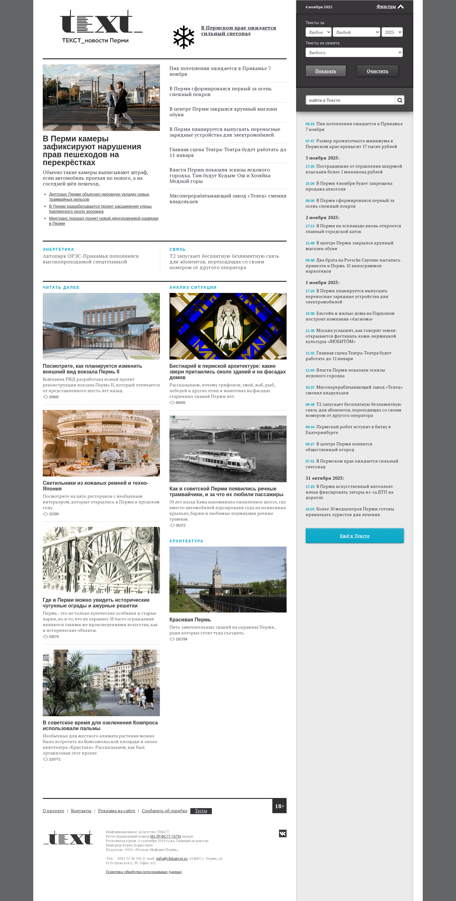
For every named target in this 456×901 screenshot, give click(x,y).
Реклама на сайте (116, 810)
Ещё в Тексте (355, 536)
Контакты (81, 810)
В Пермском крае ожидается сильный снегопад (238, 30)
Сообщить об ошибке (164, 810)
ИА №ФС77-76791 (165, 836)
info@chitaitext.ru (171, 858)
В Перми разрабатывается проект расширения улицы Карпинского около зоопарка (100, 209)
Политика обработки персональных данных (144, 871)
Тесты (201, 810)
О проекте (53, 810)
